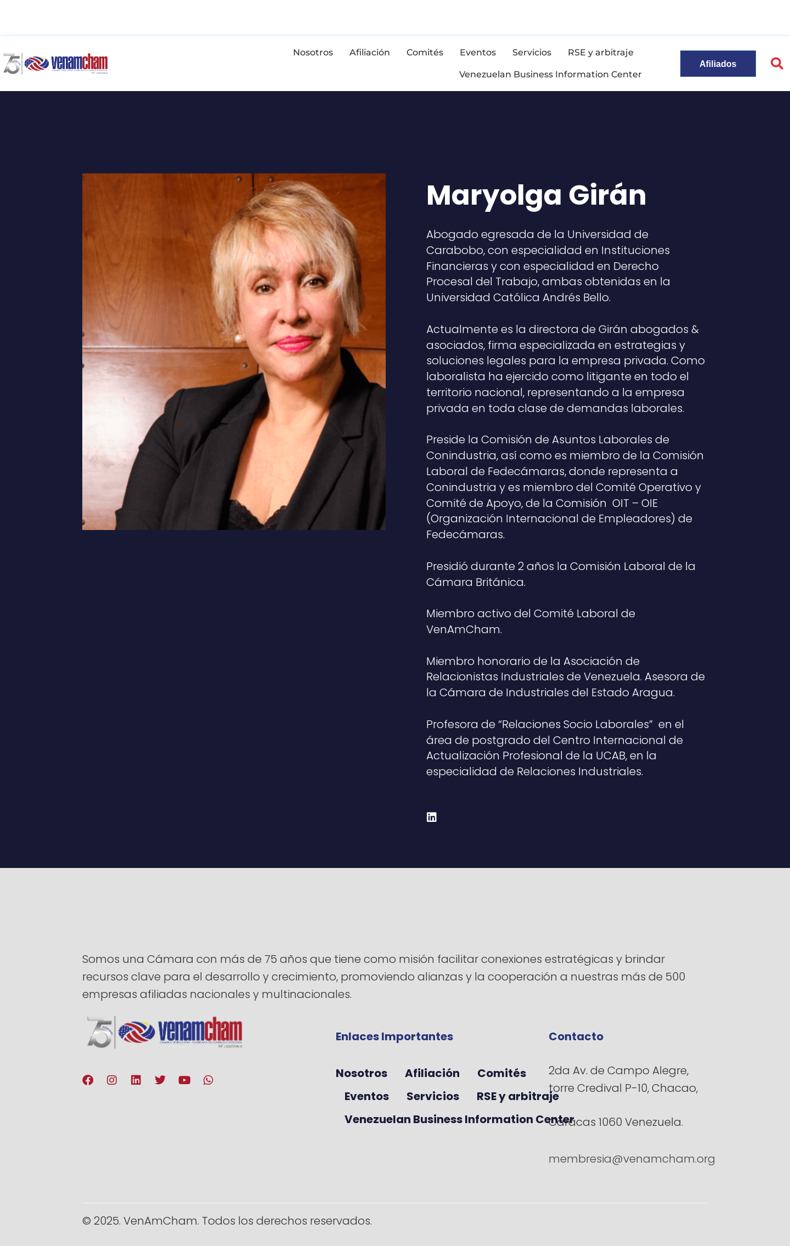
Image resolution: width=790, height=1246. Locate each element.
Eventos (478, 52)
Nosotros (313, 52)
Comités (425, 52)
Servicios (531, 52)
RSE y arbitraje (601, 52)
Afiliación (369, 52)
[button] (777, 64)
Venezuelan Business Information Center (550, 74)
